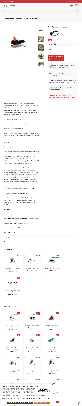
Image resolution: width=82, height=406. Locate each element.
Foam (9, 218)
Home (25, 6)
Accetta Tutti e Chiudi (41, 403)
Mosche (13, 16)
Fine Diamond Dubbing (22, 218)
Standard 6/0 (17, 214)
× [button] (50, 385)
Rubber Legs (13, 223)
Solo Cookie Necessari (25, 403)
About (30, 6)
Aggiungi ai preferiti (56, 59)
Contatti (63, 6)
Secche (19, 16)
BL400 (9, 209)
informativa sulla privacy (33, 398)
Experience (37, 6)
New (48, 6)
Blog (52, 6)
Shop (44, 5)
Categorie (6, 16)
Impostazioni (12, 403)
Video (57, 6)
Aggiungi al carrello (56, 56)
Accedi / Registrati (71, 1)
